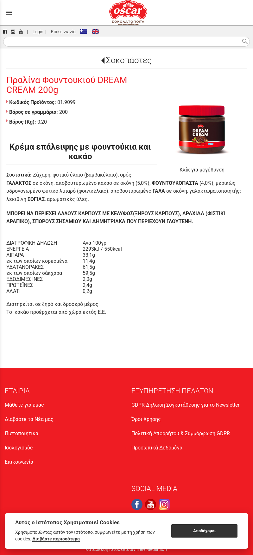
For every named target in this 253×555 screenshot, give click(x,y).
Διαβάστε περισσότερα (56, 538)
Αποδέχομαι (204, 530)
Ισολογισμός (19, 448)
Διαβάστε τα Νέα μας (29, 419)
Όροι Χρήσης (146, 419)
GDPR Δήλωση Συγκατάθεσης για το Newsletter (185, 405)
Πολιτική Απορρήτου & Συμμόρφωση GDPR (180, 433)
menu (9, 12)
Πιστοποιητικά (21, 433)
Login (37, 32)
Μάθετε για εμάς (24, 405)
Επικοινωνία (62, 32)
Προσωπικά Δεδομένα (156, 448)
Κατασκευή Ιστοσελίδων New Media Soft (126, 549)
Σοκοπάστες (129, 60)
